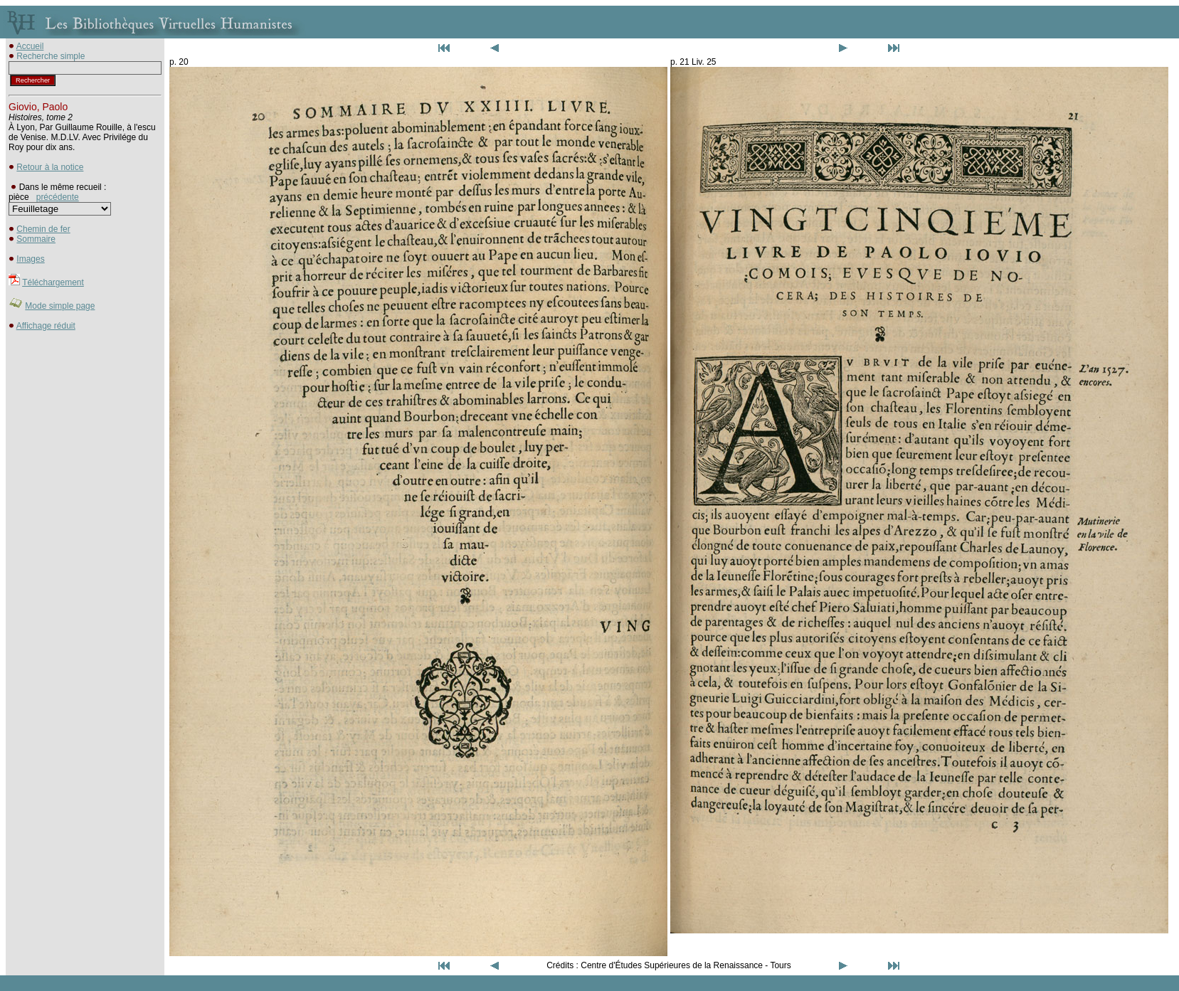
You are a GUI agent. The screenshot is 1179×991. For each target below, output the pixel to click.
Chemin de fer (43, 229)
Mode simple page (60, 306)
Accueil (30, 46)
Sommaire (35, 239)
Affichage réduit (45, 326)
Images (30, 259)
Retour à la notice (49, 167)
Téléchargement (53, 282)
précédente (57, 197)
